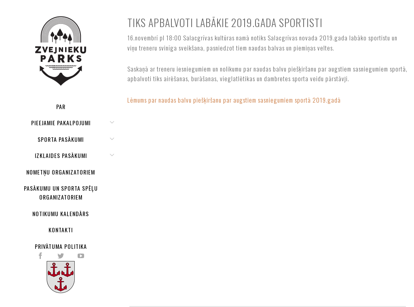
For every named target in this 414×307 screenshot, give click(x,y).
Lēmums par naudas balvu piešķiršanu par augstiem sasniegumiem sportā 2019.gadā (234, 99)
